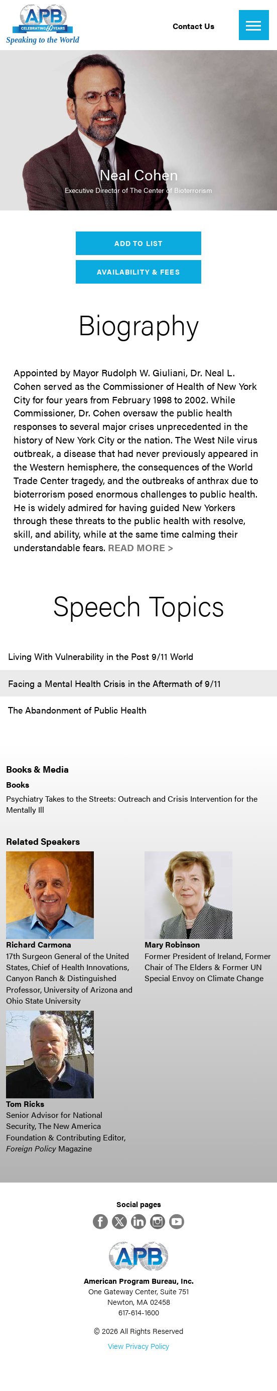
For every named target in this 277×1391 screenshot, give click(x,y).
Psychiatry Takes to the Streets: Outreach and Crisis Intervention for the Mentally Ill (131, 804)
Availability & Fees (138, 272)
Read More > (141, 547)
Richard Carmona (38, 944)
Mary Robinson (172, 944)
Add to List (138, 243)
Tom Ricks (25, 1103)
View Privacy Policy (138, 1345)
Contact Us (193, 26)
